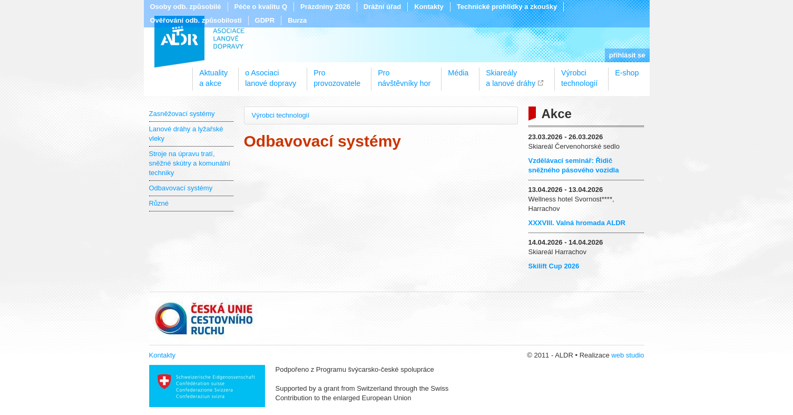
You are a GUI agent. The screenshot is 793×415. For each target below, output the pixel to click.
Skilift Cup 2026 (554, 266)
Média (458, 73)
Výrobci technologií (281, 115)
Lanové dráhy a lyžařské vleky (186, 133)
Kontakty (429, 7)
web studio (627, 355)
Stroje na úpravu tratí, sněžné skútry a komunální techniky (190, 163)
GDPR (265, 20)
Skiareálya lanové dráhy (510, 74)
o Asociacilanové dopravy (270, 74)
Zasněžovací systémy (182, 114)
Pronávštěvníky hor (404, 74)
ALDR (199, 41)
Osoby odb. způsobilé (185, 7)
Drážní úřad (383, 7)
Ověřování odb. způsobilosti (196, 20)
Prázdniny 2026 (325, 7)
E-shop (627, 73)
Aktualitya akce (213, 74)
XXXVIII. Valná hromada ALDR (576, 223)
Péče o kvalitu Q (260, 7)
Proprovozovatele (337, 74)
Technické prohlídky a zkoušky (507, 7)
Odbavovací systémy (181, 188)
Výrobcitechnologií (579, 74)
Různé (159, 203)
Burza (297, 20)
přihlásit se (627, 55)
